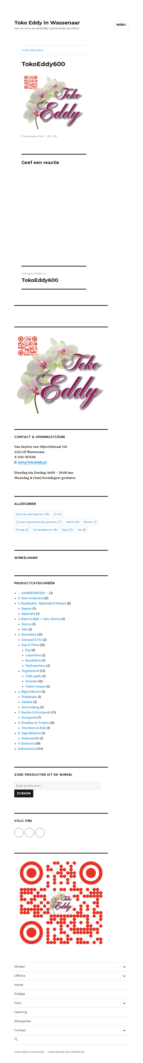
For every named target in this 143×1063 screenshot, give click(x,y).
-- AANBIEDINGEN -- (33, 593)
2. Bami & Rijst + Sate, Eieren (39, 619)
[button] (71, 1040)
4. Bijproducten (29, 691)
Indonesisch (27, 748)
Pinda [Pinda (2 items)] (22, 530)
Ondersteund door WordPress (66, 1052)
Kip (28, 650)
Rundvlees (33, 660)
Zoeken (24, 793)
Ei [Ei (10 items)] (58, 514)
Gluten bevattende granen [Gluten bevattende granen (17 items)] (39, 522)
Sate (25, 629)
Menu (121, 25)
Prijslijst (19, 994)
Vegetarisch (30, 671)
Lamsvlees (33, 655)
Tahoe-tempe (35, 686)
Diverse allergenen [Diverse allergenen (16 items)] (32, 514)
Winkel (19, 966)
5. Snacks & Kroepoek (34, 712)
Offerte (19, 976)
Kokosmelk (30, 738)
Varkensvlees (35, 665)
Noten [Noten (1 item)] (90, 522)
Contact (20, 1030)
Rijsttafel (28, 614)
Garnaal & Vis (32, 640)
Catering (20, 1012)
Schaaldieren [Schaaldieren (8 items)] (45, 530)
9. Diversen (26, 743)
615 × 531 (52, 136)
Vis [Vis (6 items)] (82, 530)
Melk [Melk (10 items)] (73, 522)
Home (18, 985)
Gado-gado (33, 676)
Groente (31, 681)
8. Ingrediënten (29, 733)
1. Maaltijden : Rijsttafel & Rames (42, 603)
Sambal (27, 702)
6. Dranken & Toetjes (33, 723)
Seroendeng (30, 707)
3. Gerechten (27, 634)
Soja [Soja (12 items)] (67, 530)
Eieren (26, 624)
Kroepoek (29, 717)
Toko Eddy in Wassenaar (47, 22)
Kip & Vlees (30, 645)
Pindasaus (29, 697)
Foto (17, 1003)
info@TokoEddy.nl (32, 462)
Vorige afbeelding (32, 50)
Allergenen (22, 1021)
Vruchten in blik (34, 728)
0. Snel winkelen (30, 598)
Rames (27, 608)
